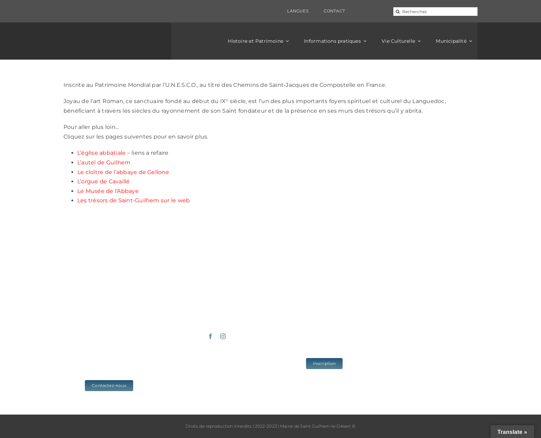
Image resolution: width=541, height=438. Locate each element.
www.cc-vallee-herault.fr (432, 350)
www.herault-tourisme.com (432, 361)
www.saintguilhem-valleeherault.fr (432, 339)
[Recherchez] (435, 11)
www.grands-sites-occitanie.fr (432, 373)
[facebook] (210, 336)
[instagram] (223, 336)
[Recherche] (397, 11)
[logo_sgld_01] (109, 35)
